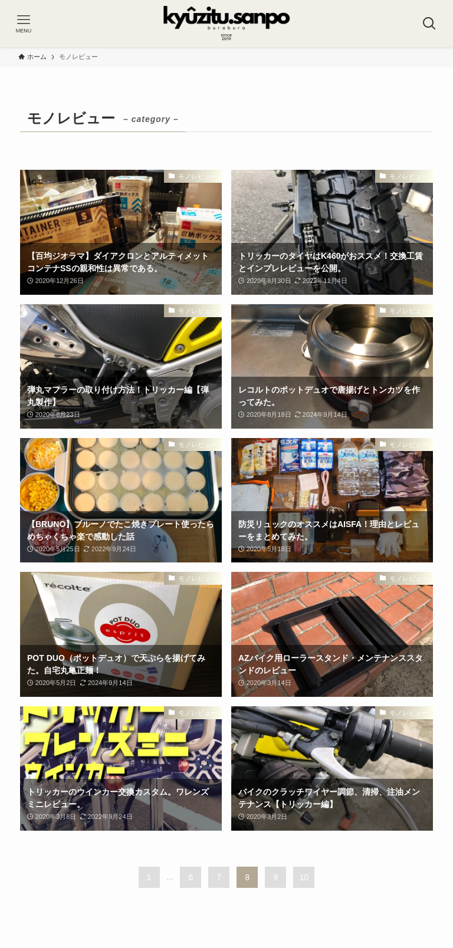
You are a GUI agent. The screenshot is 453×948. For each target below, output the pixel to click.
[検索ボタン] (429, 23)
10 (304, 877)
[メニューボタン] (23, 23)
